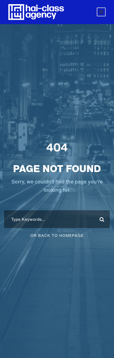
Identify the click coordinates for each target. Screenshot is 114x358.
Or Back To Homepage (57, 235)
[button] (10, 348)
